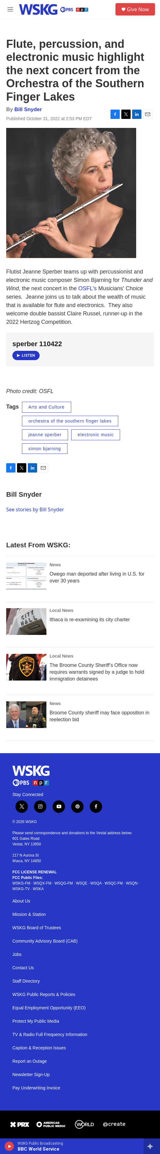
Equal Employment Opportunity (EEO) (49, 1008)
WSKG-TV (21, 889)
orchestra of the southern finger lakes (70, 421)
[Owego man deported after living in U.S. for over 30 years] (26, 576)
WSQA (96, 883)
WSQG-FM (63, 883)
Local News (61, 610)
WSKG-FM (21, 883)
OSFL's (87, 288)
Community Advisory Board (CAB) (45, 941)
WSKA (38, 889)
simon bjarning (44, 448)
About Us (21, 901)
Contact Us (23, 968)
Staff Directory (26, 981)
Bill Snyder (28, 109)
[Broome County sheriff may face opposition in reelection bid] (26, 714)
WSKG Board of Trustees (36, 927)
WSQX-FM (42, 883)
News (55, 564)
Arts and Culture (46, 407)
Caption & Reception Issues (39, 1048)
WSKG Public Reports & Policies (43, 994)
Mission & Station (29, 914)
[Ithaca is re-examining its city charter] (26, 621)
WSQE (81, 883)
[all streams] (152, 1146)
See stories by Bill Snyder (35, 509)
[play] (9, 1146)
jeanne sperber (45, 434)
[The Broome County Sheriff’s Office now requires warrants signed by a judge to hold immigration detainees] (26, 667)
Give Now (138, 9)
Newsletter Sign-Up (31, 1074)
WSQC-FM (114, 883)
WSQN (131, 883)
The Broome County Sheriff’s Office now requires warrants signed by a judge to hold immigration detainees (97, 672)
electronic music (96, 434)
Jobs (17, 954)
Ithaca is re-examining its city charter (90, 619)
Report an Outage (29, 1061)
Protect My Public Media (35, 1021)
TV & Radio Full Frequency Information (49, 1034)
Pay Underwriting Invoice (36, 1088)
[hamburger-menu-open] (10, 9)
